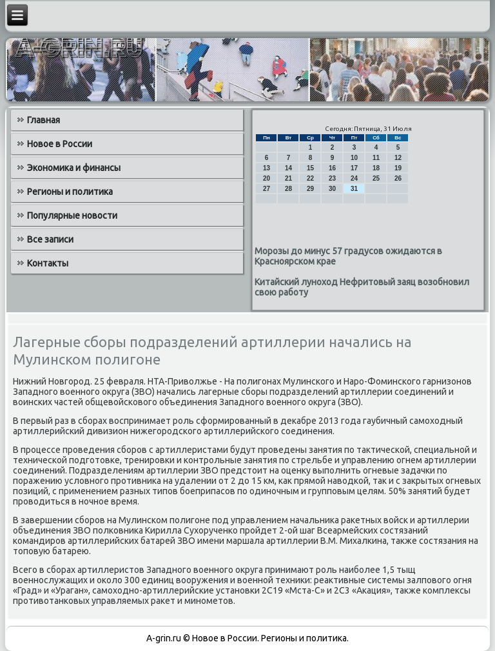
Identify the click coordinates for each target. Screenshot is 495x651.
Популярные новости (72, 215)
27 (266, 188)
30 (332, 188)
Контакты (47, 263)
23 (332, 178)
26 (398, 178)
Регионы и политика (70, 191)
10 (354, 157)
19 (398, 168)
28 (288, 188)
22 (310, 178)
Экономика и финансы (74, 168)
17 (354, 168)
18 (376, 168)
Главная (43, 120)
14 (288, 168)
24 (354, 178)
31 (354, 188)
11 (376, 157)
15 (310, 168)
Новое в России (59, 144)
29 (310, 188)
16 (332, 168)
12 (398, 157)
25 (376, 178)
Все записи (50, 239)
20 (266, 178)
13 (266, 168)
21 (288, 178)
